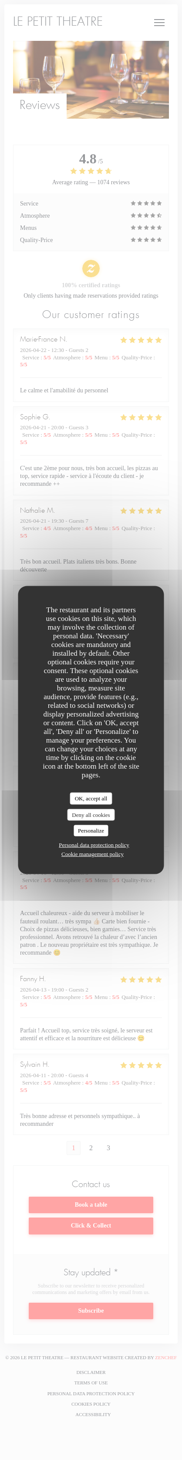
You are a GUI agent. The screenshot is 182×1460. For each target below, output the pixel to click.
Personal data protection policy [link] (94, 844)
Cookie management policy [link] (92, 853)
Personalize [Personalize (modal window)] (91, 830)
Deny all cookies (91, 814)
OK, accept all (91, 798)
